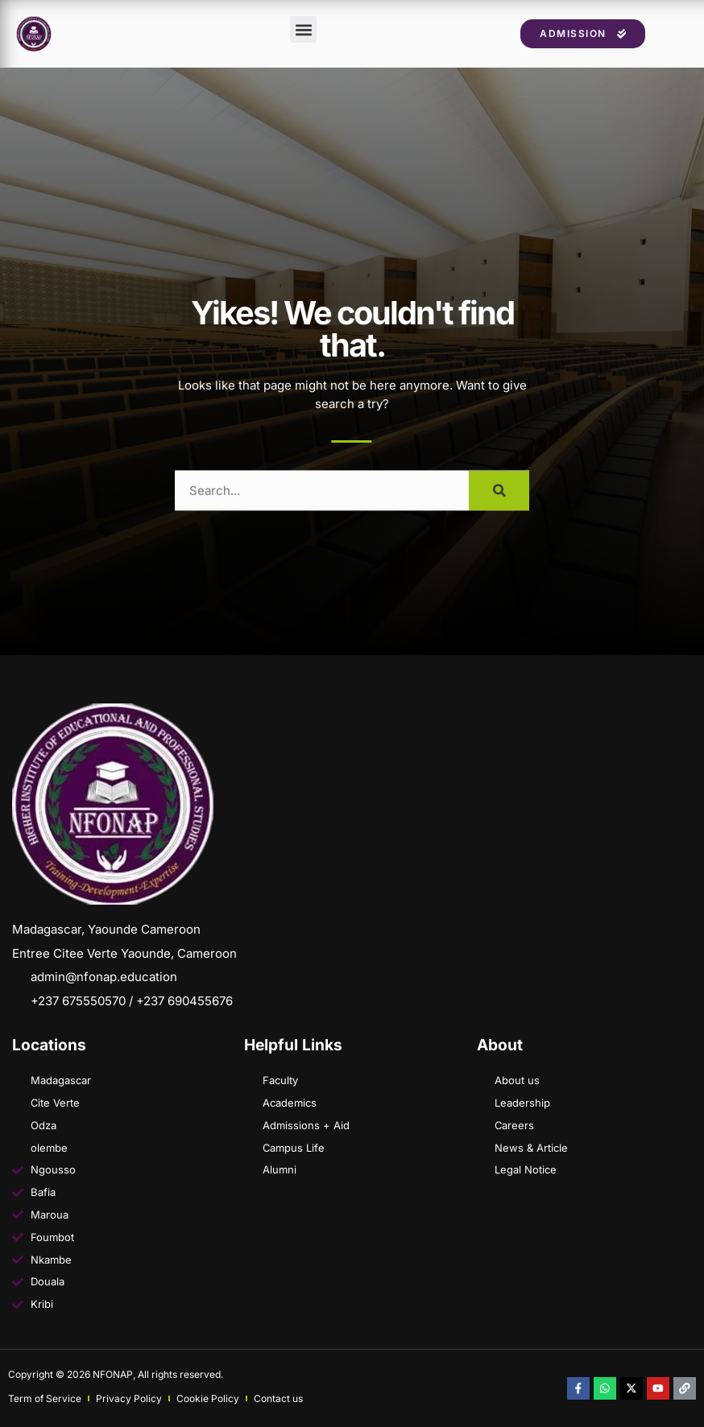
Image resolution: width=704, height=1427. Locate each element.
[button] (303, 40)
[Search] (499, 509)
